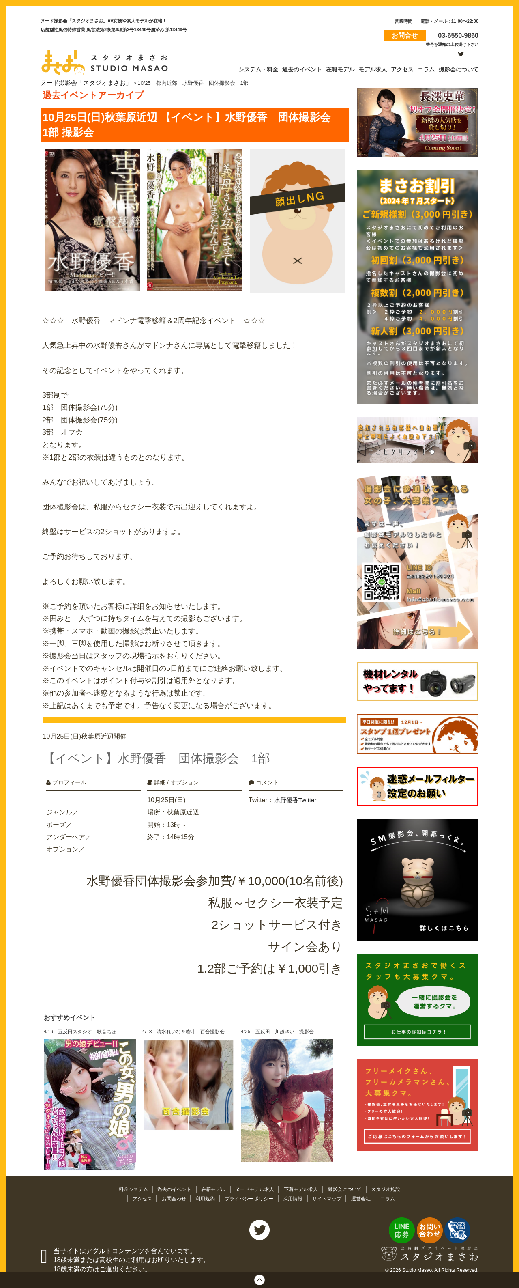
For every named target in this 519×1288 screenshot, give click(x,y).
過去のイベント (169, 1180)
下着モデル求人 (304, 1180)
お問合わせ (169, 1189)
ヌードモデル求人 (255, 1180)
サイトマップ (331, 1189)
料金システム (125, 1180)
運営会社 (367, 1189)
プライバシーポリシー (249, 1189)
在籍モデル (211, 1180)
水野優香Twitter (296, 790)
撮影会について (351, 1180)
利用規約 (202, 1189)
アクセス (135, 1189)
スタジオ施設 (394, 1180)
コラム (395, 1189)
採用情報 (295, 1189)
